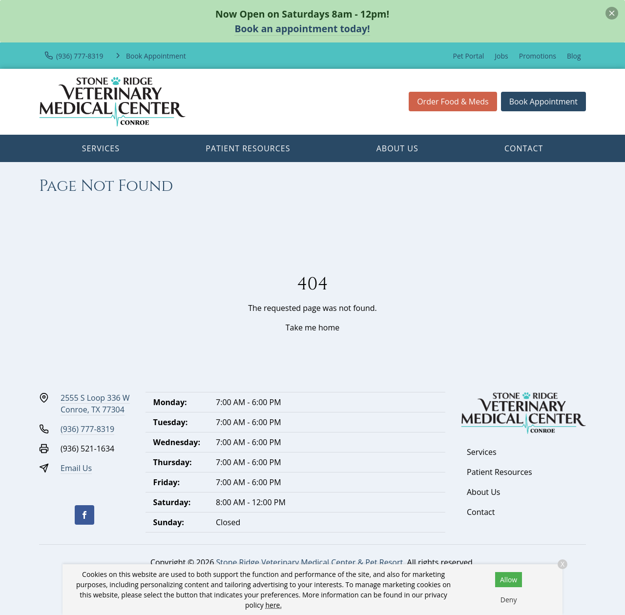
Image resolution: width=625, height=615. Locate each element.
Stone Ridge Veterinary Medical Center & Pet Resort (309, 562)
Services (101, 148)
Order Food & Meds (453, 101)
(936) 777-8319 (87, 429)
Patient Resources (248, 148)
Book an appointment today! (302, 28)
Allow (508, 579)
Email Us (76, 468)
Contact (523, 148)
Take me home (312, 327)
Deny (508, 599)
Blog (574, 56)
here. (273, 605)
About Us (397, 148)
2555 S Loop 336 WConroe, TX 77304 (95, 403)
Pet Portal (468, 56)
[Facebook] (84, 515)
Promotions (537, 56)
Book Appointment (543, 101)
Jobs (501, 56)
